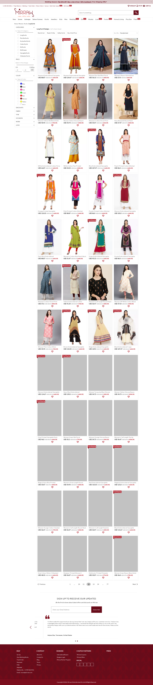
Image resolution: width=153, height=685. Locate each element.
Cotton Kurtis (24, 44)
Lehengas (27, 19)
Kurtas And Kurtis (25, 41)
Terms (38, 662)
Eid (83, 19)
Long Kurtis (23, 35)
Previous (42, 584)
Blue (22, 84)
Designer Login (61, 657)
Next (134, 584)
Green (23, 93)
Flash (137, 19)
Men (65, 19)
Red (22, 96)
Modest (90, 19)
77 (107, 584)
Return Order (39, 6)
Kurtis (47, 19)
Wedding (74, 19)
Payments (19, 662)
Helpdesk (19, 667)
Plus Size (129, 19)
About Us (39, 654)
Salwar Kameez (37, 19)
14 (98, 584)
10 (79, 584)
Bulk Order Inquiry (54, 6)
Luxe (98, 19)
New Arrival (41, 33)
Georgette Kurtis (24, 53)
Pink (22, 90)
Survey (46, 6)
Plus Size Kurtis (24, 38)
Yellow (23, 101)
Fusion (108, 19)
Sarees (20, 19)
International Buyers (62, 654)
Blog (38, 660)
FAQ (18, 665)
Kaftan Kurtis (61, 33)
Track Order (31, 6)
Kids (60, 19)
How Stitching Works (22, 657)
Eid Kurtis (23, 47)
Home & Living (119, 19)
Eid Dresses (23, 50)
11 (83, 584)
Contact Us (40, 657)
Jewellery (54, 19)
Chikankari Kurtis (25, 56)
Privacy (39, 665)
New (14, 19)
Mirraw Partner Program (64, 660)
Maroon (23, 98)
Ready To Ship (51, 33)
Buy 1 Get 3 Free (72, 33)
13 (93, 584)
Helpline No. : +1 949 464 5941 (25, 670)
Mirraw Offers (81, 657)
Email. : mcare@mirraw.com (24, 672)
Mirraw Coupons (81, 654)
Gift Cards (68, 6)
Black (22, 87)
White (23, 104)
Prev (31, 627)
